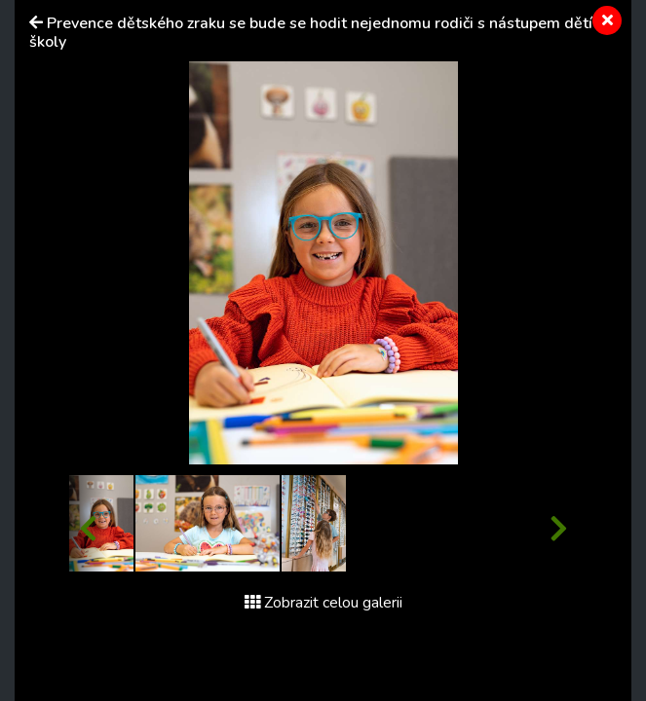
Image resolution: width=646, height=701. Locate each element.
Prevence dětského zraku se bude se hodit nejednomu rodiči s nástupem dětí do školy (322, 33)
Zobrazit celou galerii (323, 602)
